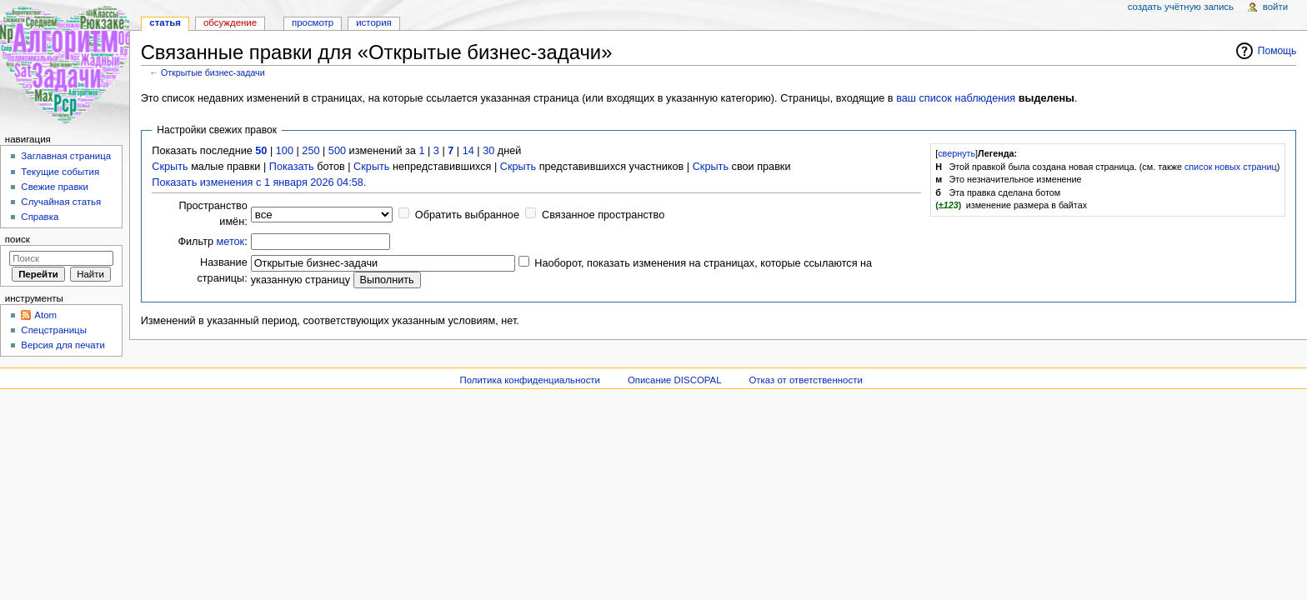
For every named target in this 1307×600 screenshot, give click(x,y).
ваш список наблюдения (955, 98)
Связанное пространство (603, 215)
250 (310, 151)
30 (488, 151)
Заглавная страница (66, 156)
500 (337, 151)
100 (284, 151)
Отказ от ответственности (805, 380)
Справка (39, 217)
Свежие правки (54, 187)
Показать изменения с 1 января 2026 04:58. (259, 182)
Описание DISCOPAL (675, 380)
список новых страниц (1230, 167)
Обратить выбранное (467, 215)
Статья (165, 23)
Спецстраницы (54, 330)
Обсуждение (230, 23)
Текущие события (60, 172)
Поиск (17, 239)
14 (468, 151)
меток (231, 242)
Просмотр (312, 23)
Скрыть (170, 166)
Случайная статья (61, 202)
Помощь (1277, 51)
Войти (1275, 7)
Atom (45, 315)
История (374, 23)
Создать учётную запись (1181, 7)
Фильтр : (212, 242)
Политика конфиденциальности (529, 380)
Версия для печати (63, 345)
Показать (291, 166)
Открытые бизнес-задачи (213, 73)
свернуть (956, 153)
